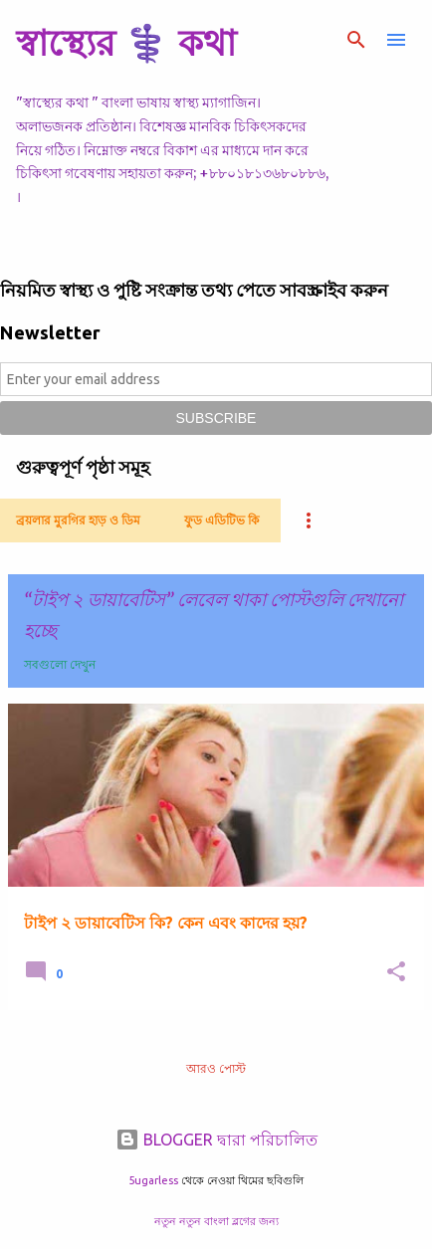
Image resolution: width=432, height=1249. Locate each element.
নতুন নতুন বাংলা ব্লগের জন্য (216, 1221)
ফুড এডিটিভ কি (221, 520)
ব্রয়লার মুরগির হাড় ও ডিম (78, 520)
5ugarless (153, 1180)
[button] (396, 972)
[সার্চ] (356, 40)
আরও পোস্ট (216, 1068)
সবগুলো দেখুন (60, 664)
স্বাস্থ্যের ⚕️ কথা (126, 42)
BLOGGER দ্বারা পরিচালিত (216, 1139)
